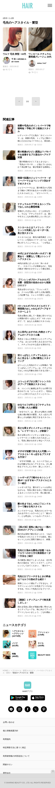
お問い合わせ (8, 722)
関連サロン (7, 764)
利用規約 (7, 739)
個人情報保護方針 (10, 731)
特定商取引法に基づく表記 (14, 747)
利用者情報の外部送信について (16, 756)
